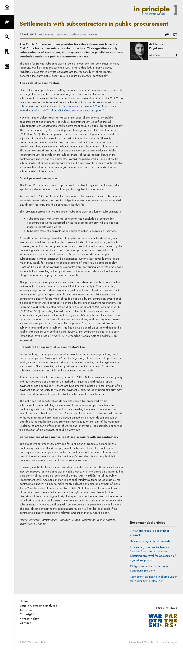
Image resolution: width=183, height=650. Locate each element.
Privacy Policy (29, 619)
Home (24, 602)
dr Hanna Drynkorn (157, 46)
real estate (46, 34)
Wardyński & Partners (38, 643)
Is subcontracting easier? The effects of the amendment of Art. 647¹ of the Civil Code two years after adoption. (68, 108)
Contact (25, 623)
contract (62, 34)
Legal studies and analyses (38, 606)
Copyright (27, 615)
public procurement (85, 34)
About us (26, 610)
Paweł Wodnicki (145, 643)
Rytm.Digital (171, 643)
